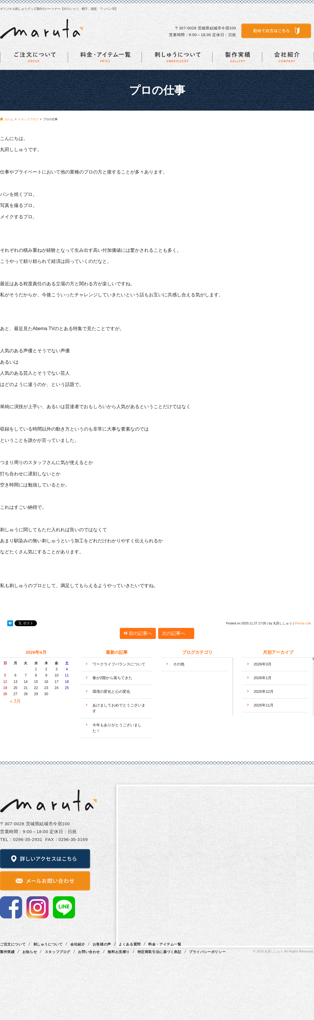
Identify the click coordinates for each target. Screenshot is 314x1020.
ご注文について (13, 944)
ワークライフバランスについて (118, 664)
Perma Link (303, 623)
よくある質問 (130, 944)
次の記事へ (176, 633)
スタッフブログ (57, 952)
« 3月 (15, 701)
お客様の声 (102, 944)
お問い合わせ (89, 952)
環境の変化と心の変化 (111, 691)
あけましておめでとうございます (118, 708)
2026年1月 (263, 678)
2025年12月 (264, 691)
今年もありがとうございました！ (117, 728)
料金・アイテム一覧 (164, 944)
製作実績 (7, 952)
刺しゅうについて (48, 944)
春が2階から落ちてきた (112, 678)
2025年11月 (264, 705)
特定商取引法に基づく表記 (159, 952)
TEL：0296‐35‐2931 (21, 839)
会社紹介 (77, 944)
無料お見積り (119, 952)
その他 (178, 664)
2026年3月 (263, 664)
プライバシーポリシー (207, 952)
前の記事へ (138, 633)
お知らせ (29, 952)
